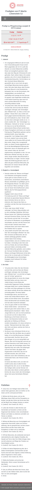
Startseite (3, 484)
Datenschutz (27, 484)
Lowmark (28, 487)
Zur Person (9, 484)
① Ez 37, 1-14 (15, 35)
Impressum (20, 484)
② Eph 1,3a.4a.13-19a (15, 39)
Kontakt (15, 484)
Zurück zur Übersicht (16, 46)
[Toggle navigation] (5, 18)
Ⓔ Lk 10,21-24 (8, 42)
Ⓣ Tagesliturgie (22, 42)
